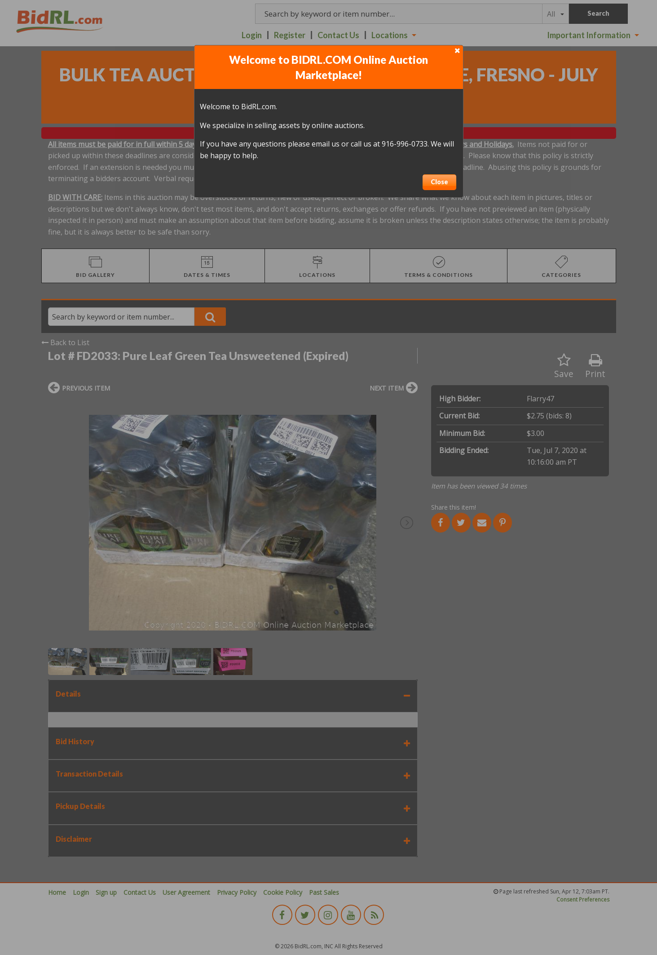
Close (439, 182)
